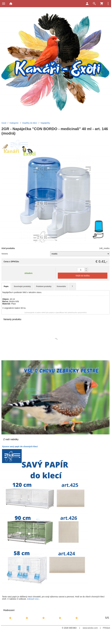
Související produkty (22, 286)
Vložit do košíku (82, 275)
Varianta (4, 254)
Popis (6, 286)
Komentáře (61, 286)
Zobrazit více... (33, 599)
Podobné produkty (43, 286)
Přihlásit (106, 628)
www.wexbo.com (90, 628)
